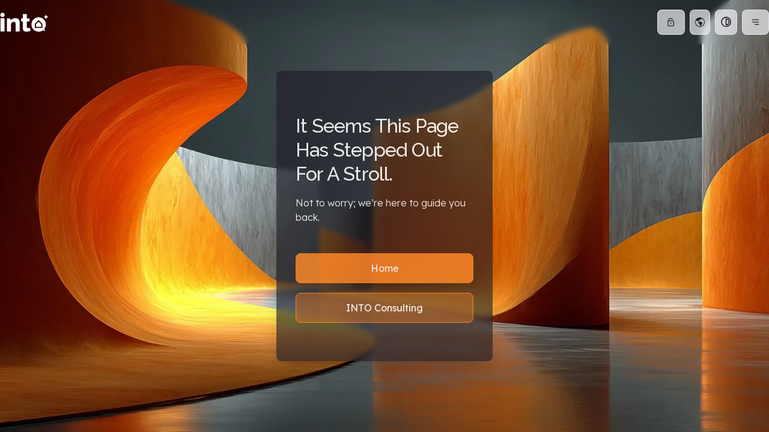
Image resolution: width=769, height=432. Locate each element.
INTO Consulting (384, 308)
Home (385, 268)
